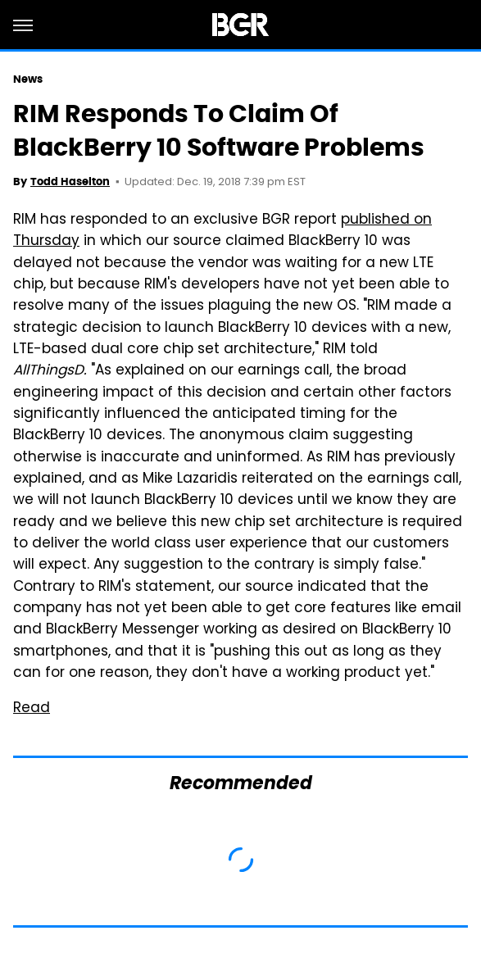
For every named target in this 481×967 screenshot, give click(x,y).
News (28, 79)
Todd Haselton (70, 181)
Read (31, 708)
